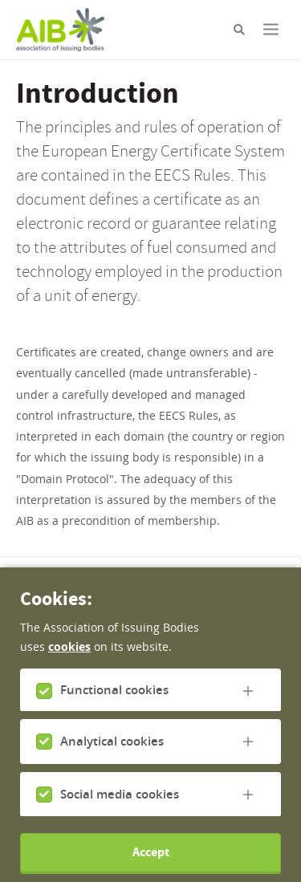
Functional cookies (114, 705)
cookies (69, 662)
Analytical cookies (112, 757)
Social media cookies (119, 809)
